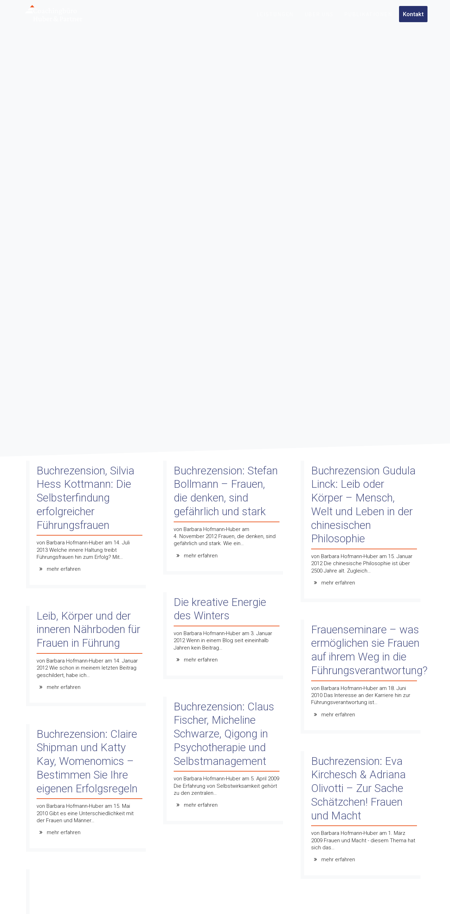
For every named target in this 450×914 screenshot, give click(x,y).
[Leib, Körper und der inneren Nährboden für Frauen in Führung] (87, 658)
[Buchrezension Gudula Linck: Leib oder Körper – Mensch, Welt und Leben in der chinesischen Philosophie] (362, 533)
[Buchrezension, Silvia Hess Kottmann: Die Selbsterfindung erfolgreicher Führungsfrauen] (87, 526)
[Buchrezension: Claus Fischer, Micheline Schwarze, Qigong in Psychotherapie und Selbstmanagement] (225, 762)
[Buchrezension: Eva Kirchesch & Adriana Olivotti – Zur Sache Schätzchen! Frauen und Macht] (362, 817)
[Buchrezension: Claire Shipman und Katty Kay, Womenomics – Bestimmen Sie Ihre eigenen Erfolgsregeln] (87, 790)
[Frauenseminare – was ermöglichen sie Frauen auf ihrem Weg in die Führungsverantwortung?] (362, 678)
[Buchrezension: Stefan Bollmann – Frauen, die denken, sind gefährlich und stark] (225, 519)
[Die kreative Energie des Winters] (225, 637)
